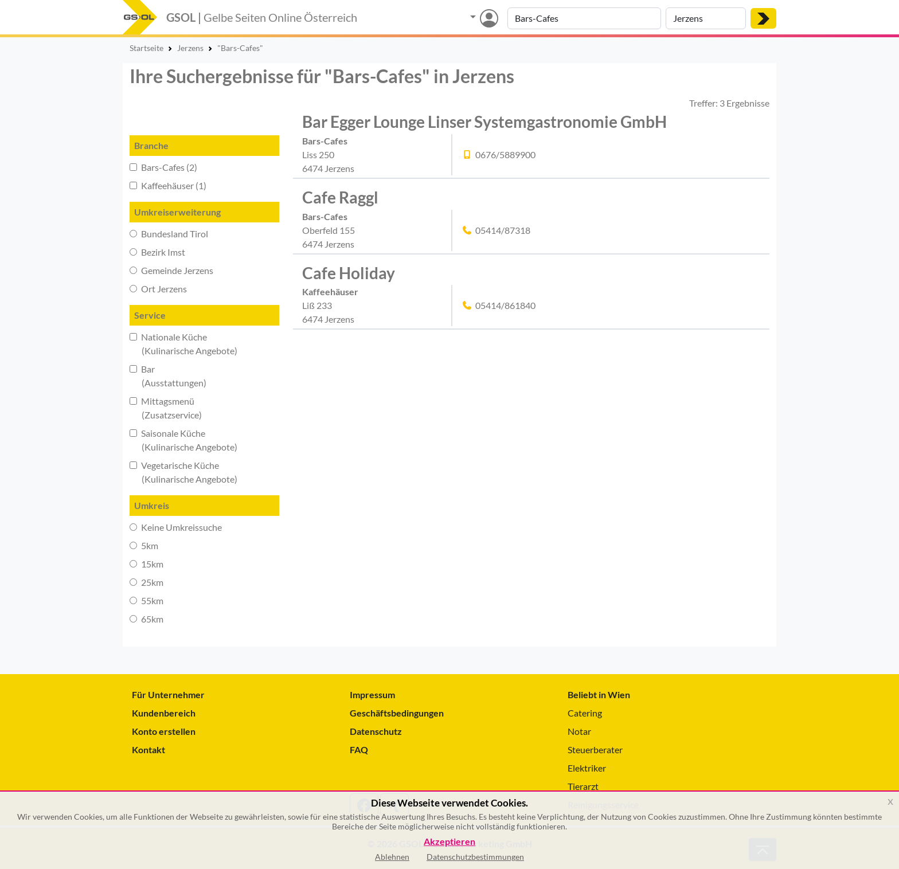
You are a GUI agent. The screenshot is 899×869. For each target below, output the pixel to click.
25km (146, 582)
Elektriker (587, 767)
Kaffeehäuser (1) (168, 185)
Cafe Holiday (348, 273)
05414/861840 (505, 305)
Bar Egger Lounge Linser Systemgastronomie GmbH (484, 121)
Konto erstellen (164, 731)
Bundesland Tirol (169, 233)
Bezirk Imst (157, 251)
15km (146, 563)
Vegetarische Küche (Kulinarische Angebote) (183, 472)
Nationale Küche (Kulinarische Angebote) (183, 343)
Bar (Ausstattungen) (168, 375)
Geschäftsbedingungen (397, 712)
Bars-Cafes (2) (163, 167)
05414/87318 (502, 230)
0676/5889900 (505, 154)
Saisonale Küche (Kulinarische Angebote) (183, 440)
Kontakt (148, 749)
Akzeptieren (449, 842)
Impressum (372, 694)
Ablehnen (392, 857)
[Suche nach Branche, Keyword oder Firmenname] (584, 18)
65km (146, 618)
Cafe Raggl (340, 197)
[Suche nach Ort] (706, 18)
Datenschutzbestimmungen (475, 857)
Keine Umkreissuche (176, 527)
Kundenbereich (164, 712)
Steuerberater (595, 749)
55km (146, 600)
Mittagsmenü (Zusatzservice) (166, 408)
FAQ (359, 749)
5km (144, 545)
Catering (585, 712)
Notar (579, 731)
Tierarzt (583, 786)
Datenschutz (376, 731)
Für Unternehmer (168, 694)
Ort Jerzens (158, 288)
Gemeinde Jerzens (171, 270)
